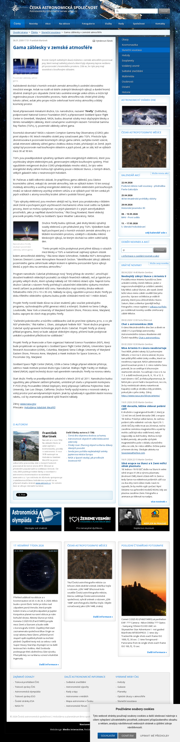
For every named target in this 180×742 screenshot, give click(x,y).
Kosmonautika (130, 44)
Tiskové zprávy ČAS (25, 686)
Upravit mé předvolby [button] (154, 735)
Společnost (139, 23)
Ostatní (126, 86)
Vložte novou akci (160, 173)
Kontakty (160, 23)
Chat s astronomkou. (149, 337)
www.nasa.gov (28, 403)
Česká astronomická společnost (34, 716)
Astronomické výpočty (77, 686)
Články (17, 23)
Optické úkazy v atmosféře (131, 696)
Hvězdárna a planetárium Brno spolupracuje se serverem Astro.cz (87, 716)
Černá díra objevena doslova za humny (87, 435)
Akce (48, 23)
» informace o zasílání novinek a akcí (140, 255)
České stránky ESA (24, 701)
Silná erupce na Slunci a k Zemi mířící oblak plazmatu (144, 465)
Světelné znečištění (132, 71)
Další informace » (49, 664)
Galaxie (121, 686)
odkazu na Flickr (158, 306)
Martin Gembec (145, 272)
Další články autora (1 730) (80, 432)
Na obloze (64, 23)
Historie (126, 92)
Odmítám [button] (127, 735)
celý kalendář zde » (156, 232)
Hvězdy (126, 55)
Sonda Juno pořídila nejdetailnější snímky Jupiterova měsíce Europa (87, 453)
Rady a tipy (72, 691)
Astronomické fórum (76, 705)
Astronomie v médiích (77, 696)
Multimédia (128, 76)
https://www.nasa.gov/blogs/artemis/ (140, 395)
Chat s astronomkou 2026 (137, 324)
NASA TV (19, 705)
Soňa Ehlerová (145, 320)
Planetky (122, 691)
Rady (121, 23)
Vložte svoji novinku (159, 263)
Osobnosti (127, 81)
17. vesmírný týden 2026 (28, 545)
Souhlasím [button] (108, 735)
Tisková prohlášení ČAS (27, 682)
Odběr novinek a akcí (135, 241)
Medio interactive (73, 729)
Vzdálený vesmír (131, 65)
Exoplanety (128, 60)
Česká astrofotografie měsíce (141, 132)
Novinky (33, 23)
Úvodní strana (20, 32)
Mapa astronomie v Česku (79, 701)
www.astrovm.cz (43, 483)
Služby (108, 23)
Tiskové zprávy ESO (25, 696)
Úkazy (125, 39)
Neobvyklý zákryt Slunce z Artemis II (143, 276)
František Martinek (38, 40)
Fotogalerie (88, 23)
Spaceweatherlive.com (133, 452)
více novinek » (159, 501)
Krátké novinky (131, 265)
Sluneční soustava (50, 32)
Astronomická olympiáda (27, 691)
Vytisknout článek (104, 40)
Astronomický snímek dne (138, 100)
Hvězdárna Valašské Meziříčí (39, 407)
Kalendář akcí (130, 175)
